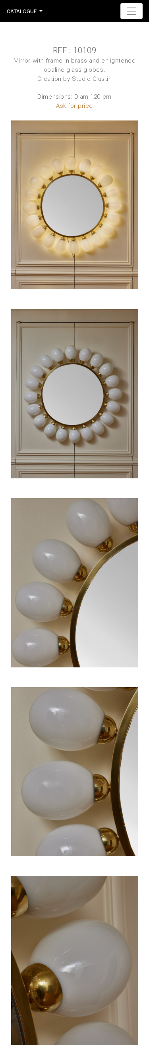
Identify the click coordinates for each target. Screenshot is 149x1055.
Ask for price (74, 105)
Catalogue (22, 11)
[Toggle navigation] (131, 11)
